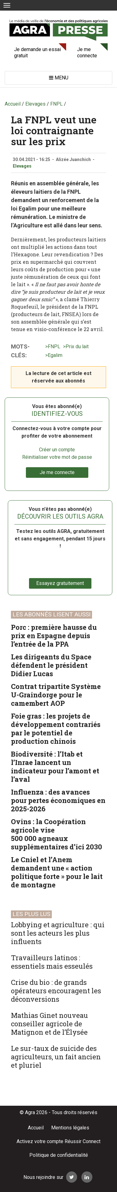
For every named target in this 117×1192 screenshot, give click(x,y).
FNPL (54, 346)
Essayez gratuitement (60, 583)
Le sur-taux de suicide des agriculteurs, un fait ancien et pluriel (56, 1057)
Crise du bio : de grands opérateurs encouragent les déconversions (56, 991)
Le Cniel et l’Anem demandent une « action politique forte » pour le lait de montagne (57, 872)
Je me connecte (87, 52)
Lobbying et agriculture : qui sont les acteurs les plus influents (58, 933)
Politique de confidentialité (58, 1155)
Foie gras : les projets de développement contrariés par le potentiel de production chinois (55, 728)
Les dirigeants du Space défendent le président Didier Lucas (51, 665)
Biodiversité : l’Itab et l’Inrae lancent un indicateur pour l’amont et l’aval (55, 766)
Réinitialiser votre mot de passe (57, 457)
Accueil (36, 1128)
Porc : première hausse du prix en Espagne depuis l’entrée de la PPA (54, 635)
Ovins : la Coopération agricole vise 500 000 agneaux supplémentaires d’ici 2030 (56, 834)
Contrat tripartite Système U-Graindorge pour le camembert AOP (56, 695)
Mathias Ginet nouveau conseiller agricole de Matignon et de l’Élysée (49, 1024)
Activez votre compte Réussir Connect (58, 1141)
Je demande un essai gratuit (37, 52)
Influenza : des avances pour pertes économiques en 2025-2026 (58, 800)
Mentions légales (70, 1128)
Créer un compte (57, 450)
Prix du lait (77, 346)
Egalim (55, 355)
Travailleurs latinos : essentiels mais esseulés (52, 962)
